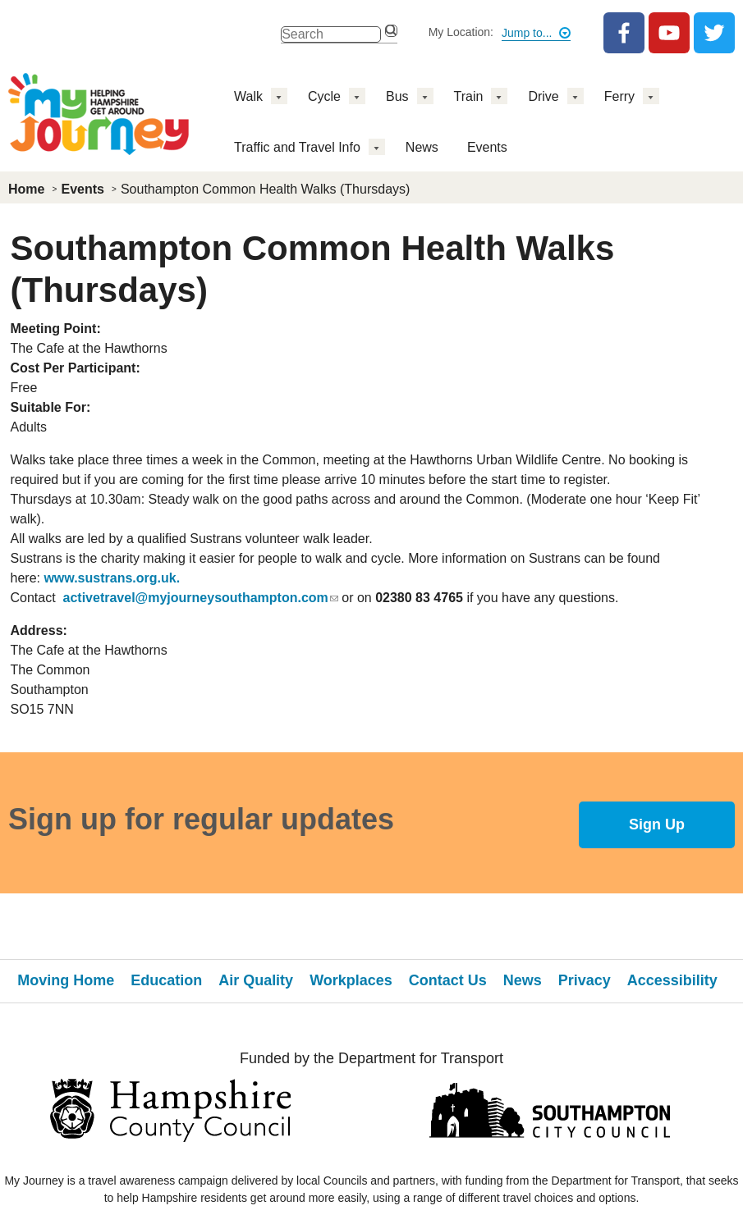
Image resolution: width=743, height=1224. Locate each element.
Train (469, 96)
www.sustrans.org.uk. (112, 578)
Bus (397, 96)
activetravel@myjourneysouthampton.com (200, 598)
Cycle (324, 96)
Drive (543, 96)
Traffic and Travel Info (297, 147)
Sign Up (657, 824)
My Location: (461, 32)
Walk (248, 96)
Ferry (619, 96)
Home (26, 189)
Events (487, 147)
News (422, 147)
